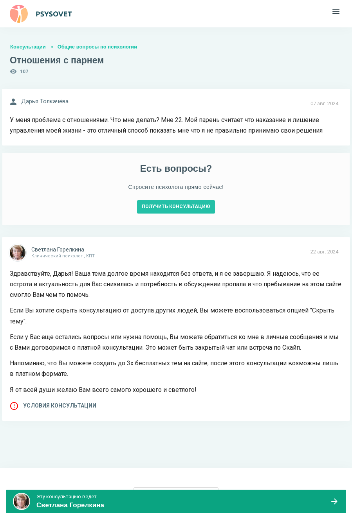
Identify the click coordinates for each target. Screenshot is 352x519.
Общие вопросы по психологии (97, 47)
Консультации (28, 47)
